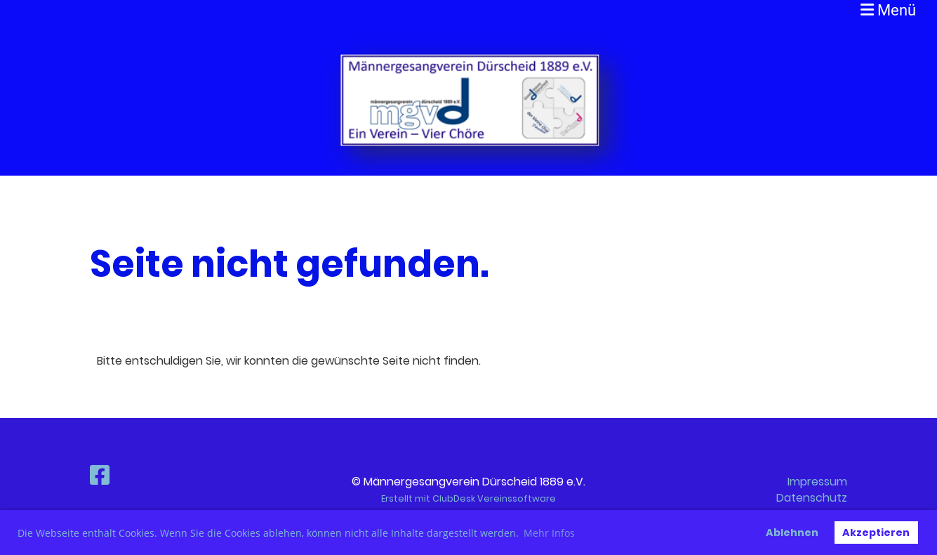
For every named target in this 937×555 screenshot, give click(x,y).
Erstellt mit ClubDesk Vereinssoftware (468, 498)
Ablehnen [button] (792, 532)
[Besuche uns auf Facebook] (99, 475)
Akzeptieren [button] (876, 532)
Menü (888, 10)
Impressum (817, 482)
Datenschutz (811, 498)
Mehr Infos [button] (549, 533)
